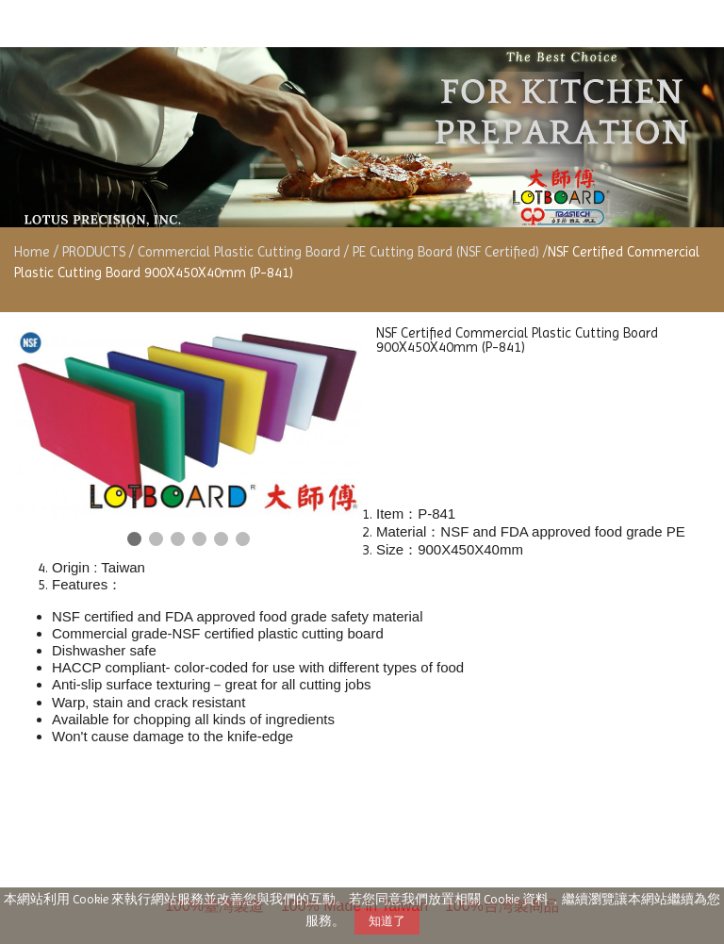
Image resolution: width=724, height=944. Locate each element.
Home (32, 251)
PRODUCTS (95, 251)
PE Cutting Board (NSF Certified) (446, 251)
